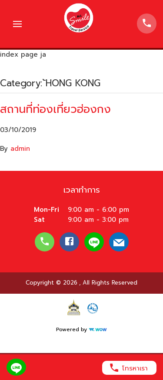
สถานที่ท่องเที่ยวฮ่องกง (55, 109)
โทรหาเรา (128, 368)
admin (20, 148)
